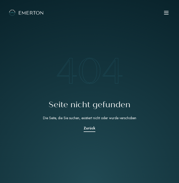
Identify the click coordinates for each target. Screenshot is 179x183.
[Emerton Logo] (89, 12)
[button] (166, 12)
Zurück (89, 128)
